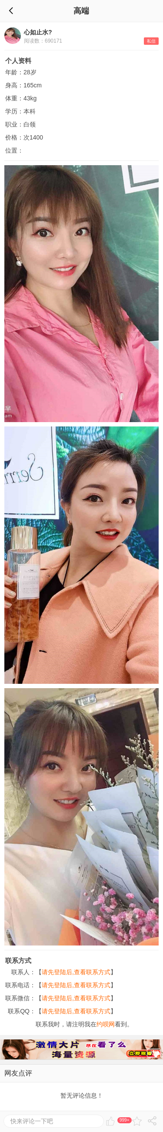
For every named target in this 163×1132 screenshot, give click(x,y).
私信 (151, 41)
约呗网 (105, 1024)
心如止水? (38, 32)
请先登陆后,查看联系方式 (76, 972)
